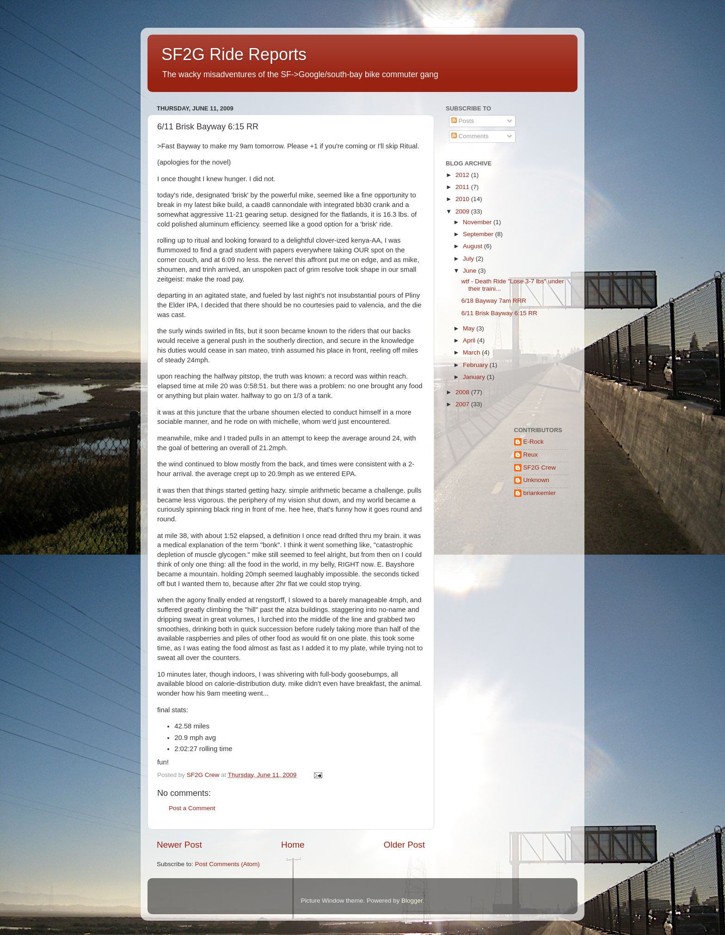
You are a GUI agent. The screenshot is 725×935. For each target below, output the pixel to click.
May (469, 328)
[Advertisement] (475, 543)
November (478, 222)
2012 (463, 174)
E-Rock (533, 441)
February (476, 364)
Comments (470, 136)
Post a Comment (192, 808)
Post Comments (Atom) (227, 864)
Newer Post (179, 844)
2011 (463, 186)
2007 (463, 404)
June (470, 270)
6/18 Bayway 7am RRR (493, 300)
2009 (463, 211)
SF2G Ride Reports (234, 54)
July (469, 258)
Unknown (536, 480)
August (473, 246)
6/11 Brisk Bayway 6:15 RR (499, 313)
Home (292, 844)
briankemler (539, 492)
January (475, 376)
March (472, 352)
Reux (530, 454)
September (479, 234)
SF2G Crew (539, 467)
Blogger (412, 900)
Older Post (404, 844)
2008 (463, 392)
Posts (462, 120)
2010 (463, 199)
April (470, 340)
